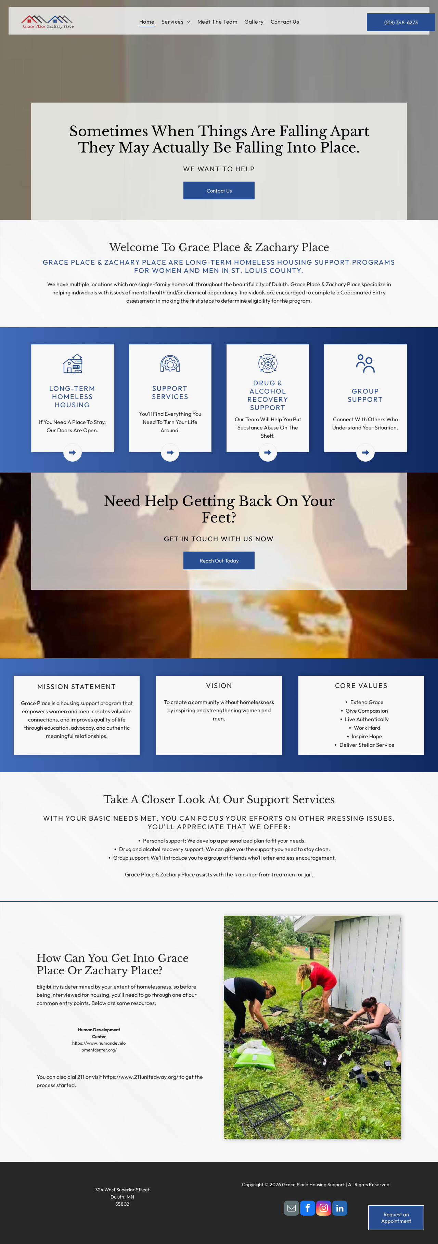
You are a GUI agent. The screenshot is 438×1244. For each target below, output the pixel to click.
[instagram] (323, 1209)
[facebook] (307, 1209)
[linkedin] (339, 1209)
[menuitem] (147, 21)
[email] (291, 1209)
